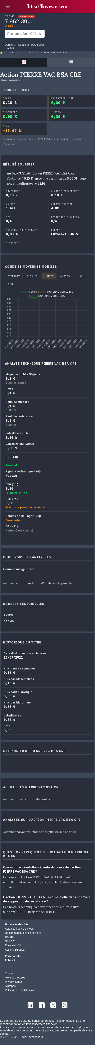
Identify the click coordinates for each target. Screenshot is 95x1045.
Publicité (10, 960)
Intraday (13, 276)
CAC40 (9, 937)
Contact (9, 973)
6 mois (65, 276)
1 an (79, 276)
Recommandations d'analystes (23, 932)
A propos (10, 985)
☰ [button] (8, 6)
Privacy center (13, 981)
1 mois (49, 276)
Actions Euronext (15, 949)
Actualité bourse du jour (19, 928)
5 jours (32, 276)
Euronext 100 (13, 945)
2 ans (11, 283)
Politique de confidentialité (20, 990)
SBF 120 (10, 941)
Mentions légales (15, 977)
